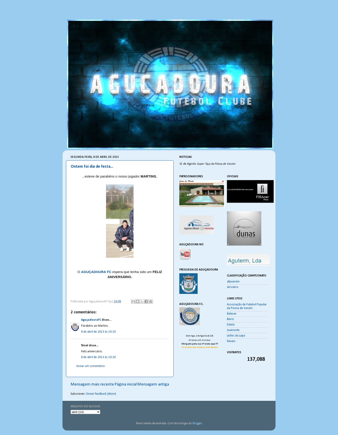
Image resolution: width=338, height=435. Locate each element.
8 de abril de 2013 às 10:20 (98, 331)
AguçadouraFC (91, 319)
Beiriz (230, 319)
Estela (230, 324)
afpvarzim (233, 281)
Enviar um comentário (90, 366)
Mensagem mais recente (92, 384)
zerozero (232, 287)
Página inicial (125, 384)
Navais (231, 341)
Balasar (232, 313)
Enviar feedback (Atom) (101, 393)
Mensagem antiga (153, 384)
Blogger (197, 423)
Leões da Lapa (236, 335)
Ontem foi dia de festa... (92, 166)
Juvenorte (233, 330)
